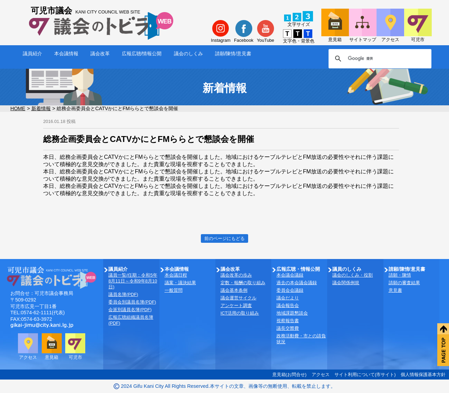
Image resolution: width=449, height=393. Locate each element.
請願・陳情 (400, 275)
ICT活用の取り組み (240, 313)
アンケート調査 (236, 305)
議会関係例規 (345, 282)
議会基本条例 (234, 290)
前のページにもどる (224, 238)
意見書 (395, 290)
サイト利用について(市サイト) (365, 374)
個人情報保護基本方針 (423, 374)
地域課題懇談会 (292, 313)
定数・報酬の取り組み (243, 282)
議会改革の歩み (236, 275)
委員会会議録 (289, 290)
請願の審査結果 (404, 282)
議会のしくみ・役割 (352, 275)
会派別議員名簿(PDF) (130, 309)
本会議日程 (176, 275)
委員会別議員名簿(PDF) (132, 302)
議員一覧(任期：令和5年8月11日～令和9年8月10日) (132, 280)
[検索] (379, 59)
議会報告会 (287, 305)
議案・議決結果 (180, 282)
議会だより (287, 297)
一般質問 (174, 290)
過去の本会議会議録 (296, 282)
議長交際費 (287, 328)
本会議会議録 (289, 275)
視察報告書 (287, 320)
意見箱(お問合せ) (289, 374)
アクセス (321, 374)
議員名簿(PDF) (123, 294)
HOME (17, 108)
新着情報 (41, 108)
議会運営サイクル (238, 297)
